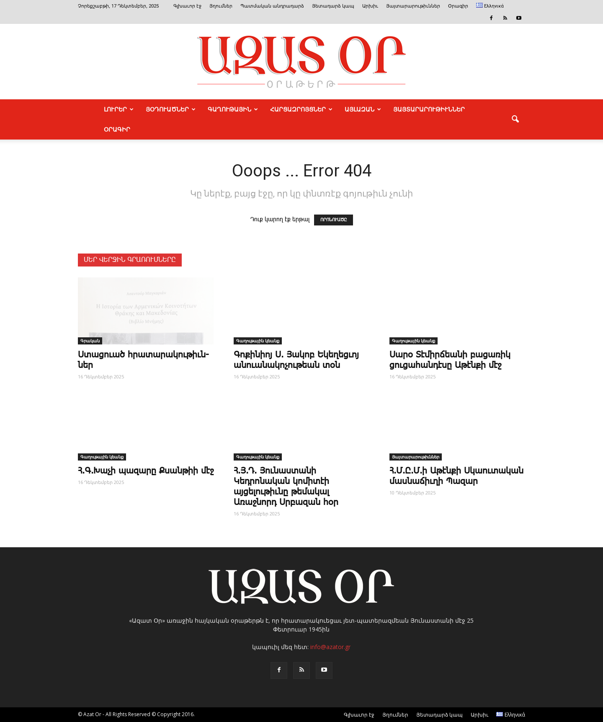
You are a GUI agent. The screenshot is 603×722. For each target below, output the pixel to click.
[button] (515, 119)
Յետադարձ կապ (333, 6)
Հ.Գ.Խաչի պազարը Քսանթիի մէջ (146, 471)
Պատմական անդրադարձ (272, 6)
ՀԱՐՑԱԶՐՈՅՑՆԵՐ (301, 109)
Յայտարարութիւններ (413, 6)
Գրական (90, 341)
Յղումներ (220, 6)
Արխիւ (370, 6)
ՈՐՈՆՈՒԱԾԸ (333, 220)
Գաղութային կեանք (257, 341)
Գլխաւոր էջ (187, 6)
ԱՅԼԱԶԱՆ (363, 109)
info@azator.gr (330, 647)
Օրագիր (458, 6)
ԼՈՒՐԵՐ (119, 109)
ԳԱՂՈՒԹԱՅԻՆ (233, 109)
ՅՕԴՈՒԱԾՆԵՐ (171, 109)
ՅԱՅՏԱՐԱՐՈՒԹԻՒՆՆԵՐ (429, 109)
